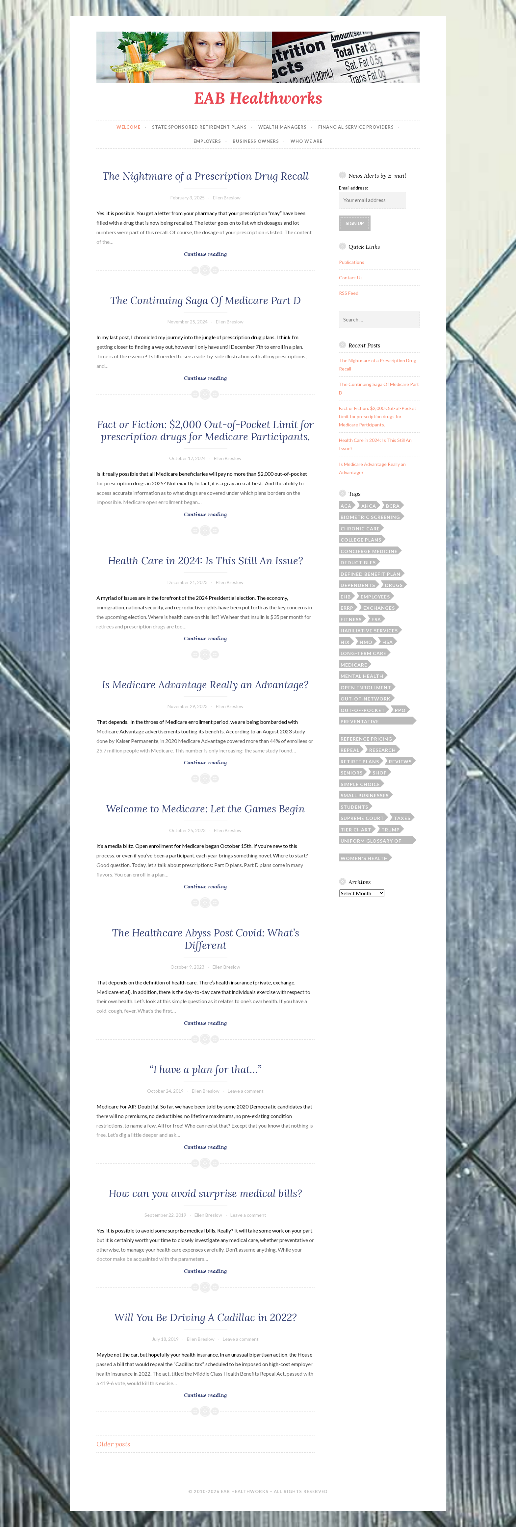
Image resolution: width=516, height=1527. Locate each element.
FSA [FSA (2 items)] (376, 619)
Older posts (113, 1444)
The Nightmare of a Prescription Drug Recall (205, 176)
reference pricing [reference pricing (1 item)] (366, 739)
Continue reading (220, 253)
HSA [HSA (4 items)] (387, 642)
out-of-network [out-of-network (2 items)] (366, 698)
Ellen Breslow (227, 197)
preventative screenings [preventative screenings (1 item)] (360, 722)
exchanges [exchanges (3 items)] (379, 608)
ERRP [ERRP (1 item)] (347, 608)
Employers (207, 141)
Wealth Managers (282, 127)
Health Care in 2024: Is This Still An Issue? (205, 560)
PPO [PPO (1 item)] (400, 710)
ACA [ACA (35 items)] (346, 506)
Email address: (353, 188)
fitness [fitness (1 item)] (351, 619)
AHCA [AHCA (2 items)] (368, 506)
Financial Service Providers (356, 127)
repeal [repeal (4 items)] (350, 750)
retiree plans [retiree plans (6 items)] (360, 761)
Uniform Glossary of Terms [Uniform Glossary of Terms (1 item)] (371, 841)
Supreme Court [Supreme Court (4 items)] (362, 818)
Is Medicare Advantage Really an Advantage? (205, 684)
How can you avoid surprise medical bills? (205, 1193)
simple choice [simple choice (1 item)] (360, 784)
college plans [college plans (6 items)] (361, 540)
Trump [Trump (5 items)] (390, 829)
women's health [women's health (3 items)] (364, 858)
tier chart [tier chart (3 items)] (356, 829)
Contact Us (351, 277)
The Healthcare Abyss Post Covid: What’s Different (205, 939)
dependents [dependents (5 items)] (358, 585)
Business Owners (256, 141)
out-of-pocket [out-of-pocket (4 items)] (363, 710)
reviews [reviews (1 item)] (400, 761)
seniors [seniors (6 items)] (352, 773)
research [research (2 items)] (382, 750)
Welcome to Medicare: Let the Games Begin (205, 808)
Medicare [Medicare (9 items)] (354, 665)
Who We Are (306, 141)
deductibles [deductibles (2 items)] (358, 562)
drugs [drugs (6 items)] (394, 585)
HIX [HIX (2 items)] (345, 642)
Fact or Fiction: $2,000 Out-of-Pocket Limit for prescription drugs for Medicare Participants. (205, 431)
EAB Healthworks (258, 98)
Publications (351, 262)
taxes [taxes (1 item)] (402, 818)
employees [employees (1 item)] (375, 596)
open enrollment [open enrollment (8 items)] (366, 687)
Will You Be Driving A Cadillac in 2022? (205, 1317)
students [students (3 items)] (354, 807)
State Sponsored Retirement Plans (199, 127)
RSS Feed (348, 293)
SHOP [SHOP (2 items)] (380, 773)
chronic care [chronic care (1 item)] (360, 528)
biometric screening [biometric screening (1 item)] (370, 517)
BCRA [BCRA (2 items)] (393, 506)
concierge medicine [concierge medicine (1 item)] (369, 551)
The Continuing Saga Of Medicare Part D (205, 300)
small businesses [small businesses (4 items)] (365, 795)
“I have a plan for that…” (205, 1069)
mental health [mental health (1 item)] (362, 676)
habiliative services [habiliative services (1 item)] (369, 630)
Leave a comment (246, 1091)
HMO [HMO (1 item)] (366, 642)
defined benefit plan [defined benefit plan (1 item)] (370, 574)
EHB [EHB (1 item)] (346, 596)
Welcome (128, 127)
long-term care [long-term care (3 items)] (363, 653)
